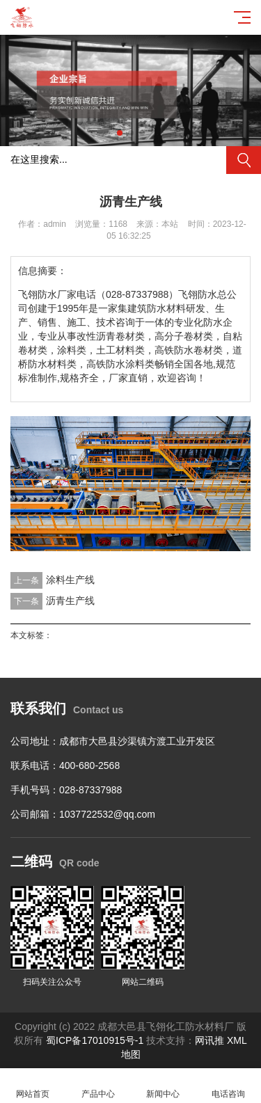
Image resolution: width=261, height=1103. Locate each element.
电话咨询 (228, 1086)
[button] (119, 133)
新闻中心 (163, 1086)
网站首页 (32, 1086)
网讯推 (209, 1040)
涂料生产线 (70, 579)
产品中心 (98, 1086)
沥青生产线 (70, 600)
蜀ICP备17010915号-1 (94, 1040)
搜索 (243, 160)
